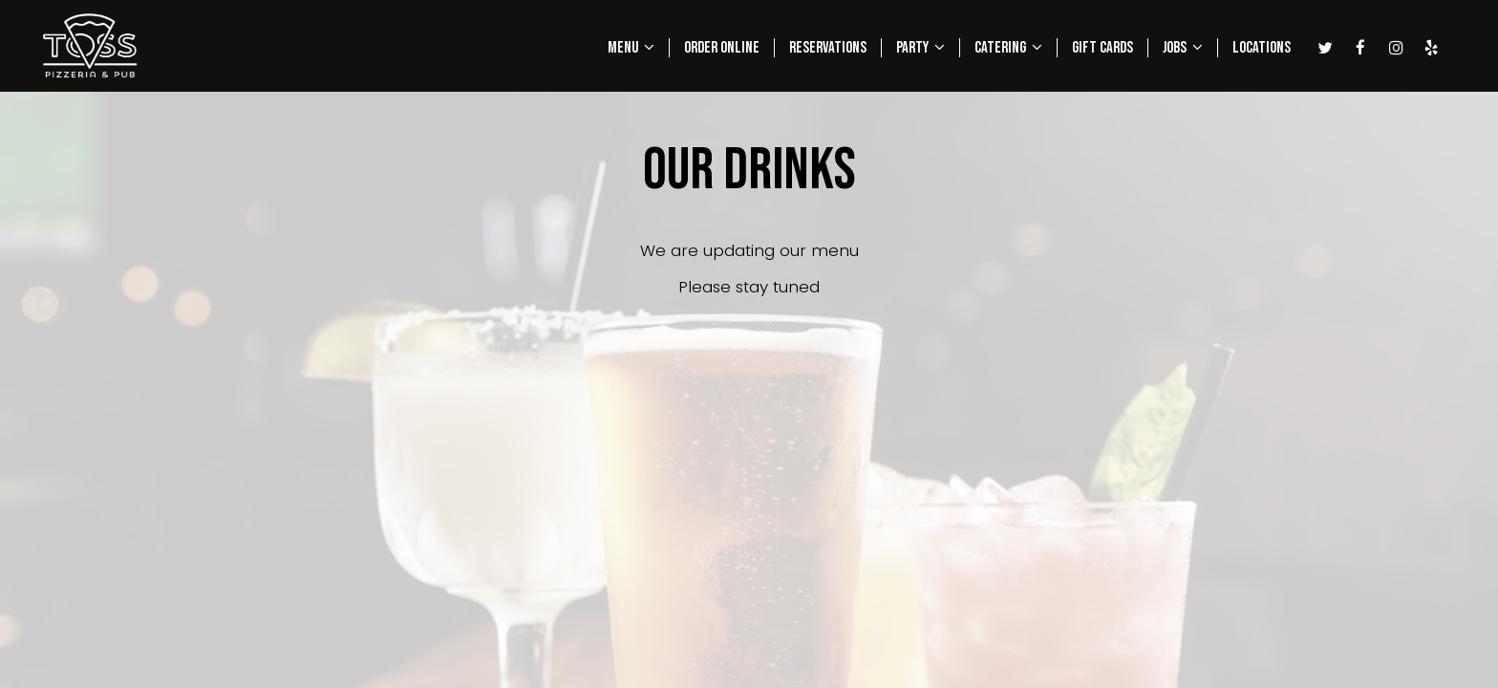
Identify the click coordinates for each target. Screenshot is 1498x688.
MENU (631, 47)
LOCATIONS (1261, 47)
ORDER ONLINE (722, 47)
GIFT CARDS (1102, 47)
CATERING (1008, 47)
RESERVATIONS (828, 47)
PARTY (920, 47)
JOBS (1183, 47)
